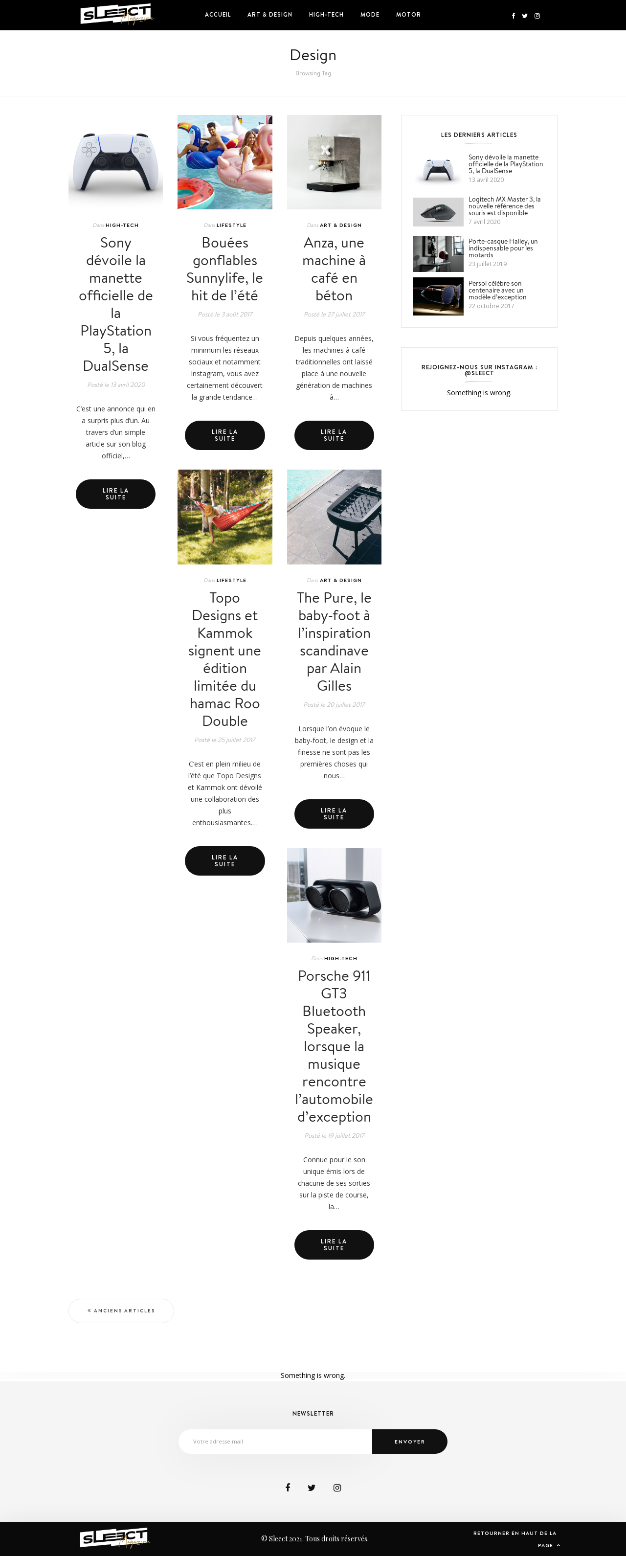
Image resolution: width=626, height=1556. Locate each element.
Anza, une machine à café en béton (334, 268)
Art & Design (269, 15)
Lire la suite (116, 493)
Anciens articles (124, 1311)
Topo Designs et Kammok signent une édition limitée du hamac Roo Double (224, 658)
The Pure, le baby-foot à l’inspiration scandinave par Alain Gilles (334, 641)
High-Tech (326, 15)
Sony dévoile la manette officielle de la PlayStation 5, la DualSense (116, 303)
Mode (370, 15)
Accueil (218, 15)
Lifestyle (231, 225)
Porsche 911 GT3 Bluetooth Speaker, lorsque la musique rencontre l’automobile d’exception (334, 1046)
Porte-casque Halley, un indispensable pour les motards (503, 248)
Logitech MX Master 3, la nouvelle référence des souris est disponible (505, 206)
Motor (408, 15)
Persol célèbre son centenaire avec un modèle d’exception (498, 290)
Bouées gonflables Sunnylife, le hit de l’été (224, 268)
